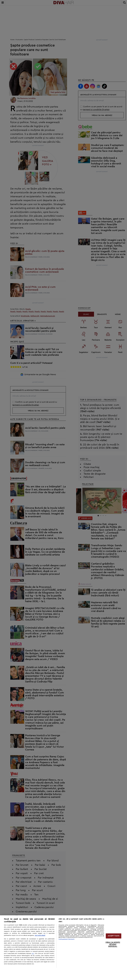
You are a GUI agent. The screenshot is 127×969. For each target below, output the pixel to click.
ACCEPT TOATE (113, 936)
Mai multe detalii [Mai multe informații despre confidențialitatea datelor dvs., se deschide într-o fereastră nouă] (40, 935)
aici (33, 953)
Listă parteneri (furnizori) (66, 939)
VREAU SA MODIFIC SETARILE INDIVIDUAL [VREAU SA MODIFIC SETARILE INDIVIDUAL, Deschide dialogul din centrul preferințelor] (112, 944)
